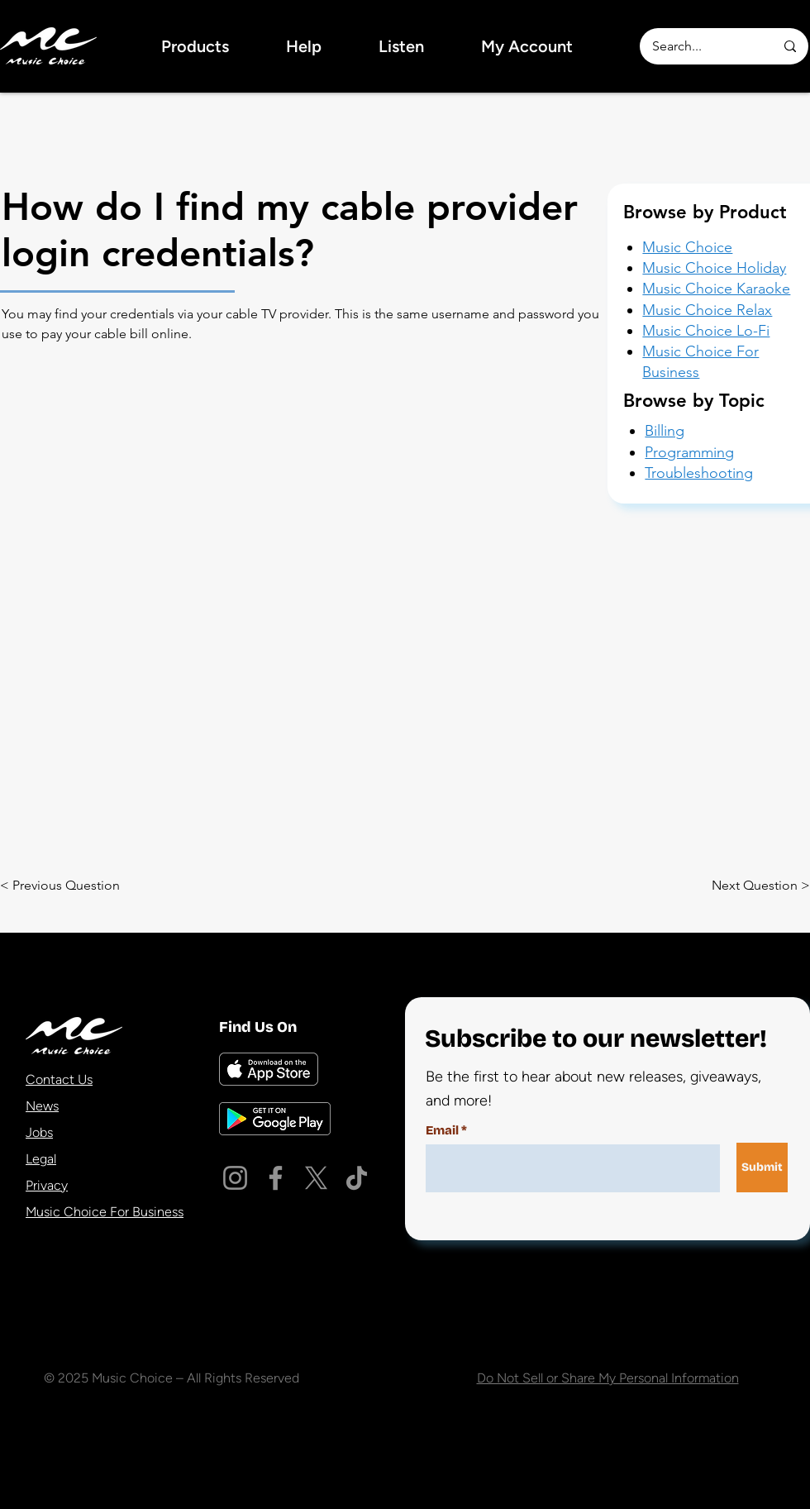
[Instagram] (235, 1178)
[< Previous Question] (65, 885)
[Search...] (701, 46)
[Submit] (762, 1167)
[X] (316, 1178)
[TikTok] (357, 1178)
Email (442, 1131)
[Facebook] (276, 1178)
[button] (194, 46)
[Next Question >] (740, 885)
